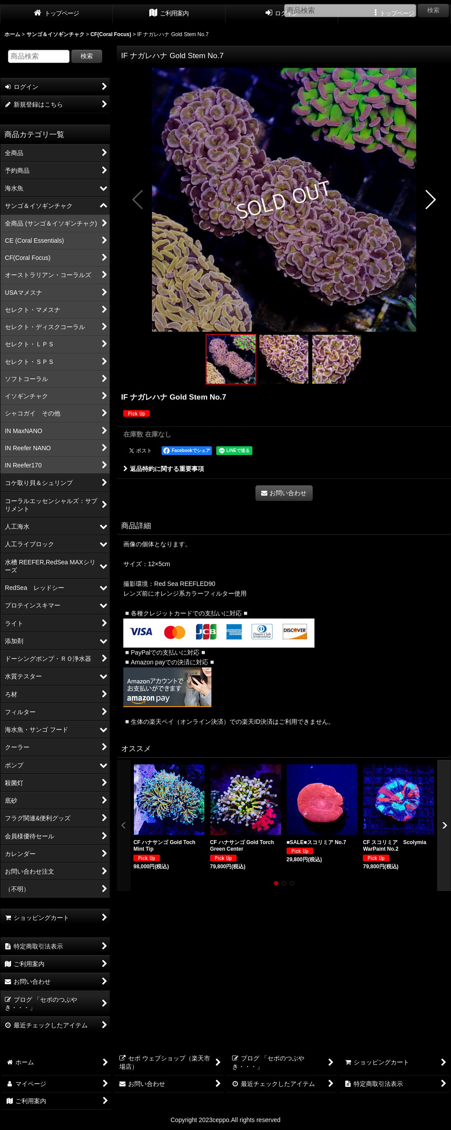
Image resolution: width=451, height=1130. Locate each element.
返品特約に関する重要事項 (163, 468)
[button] (138, 199)
